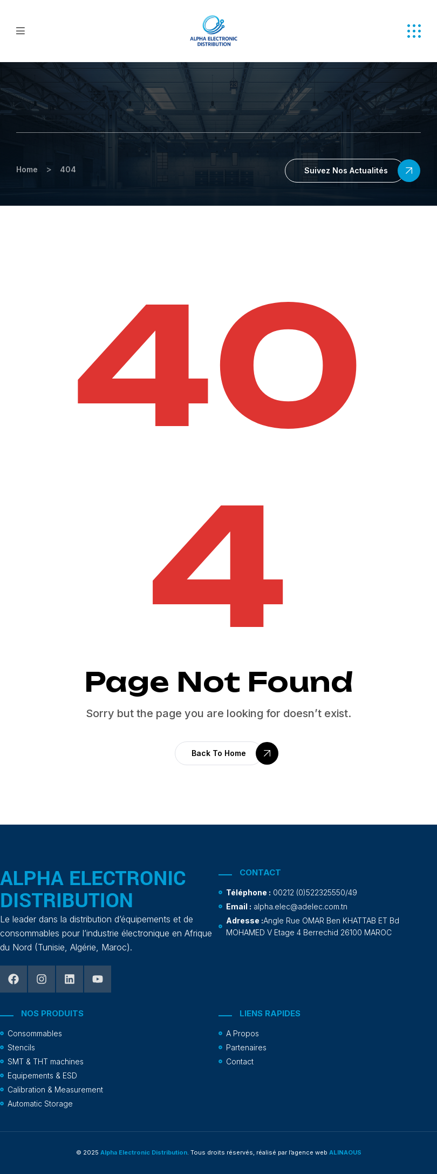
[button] (414, 31)
